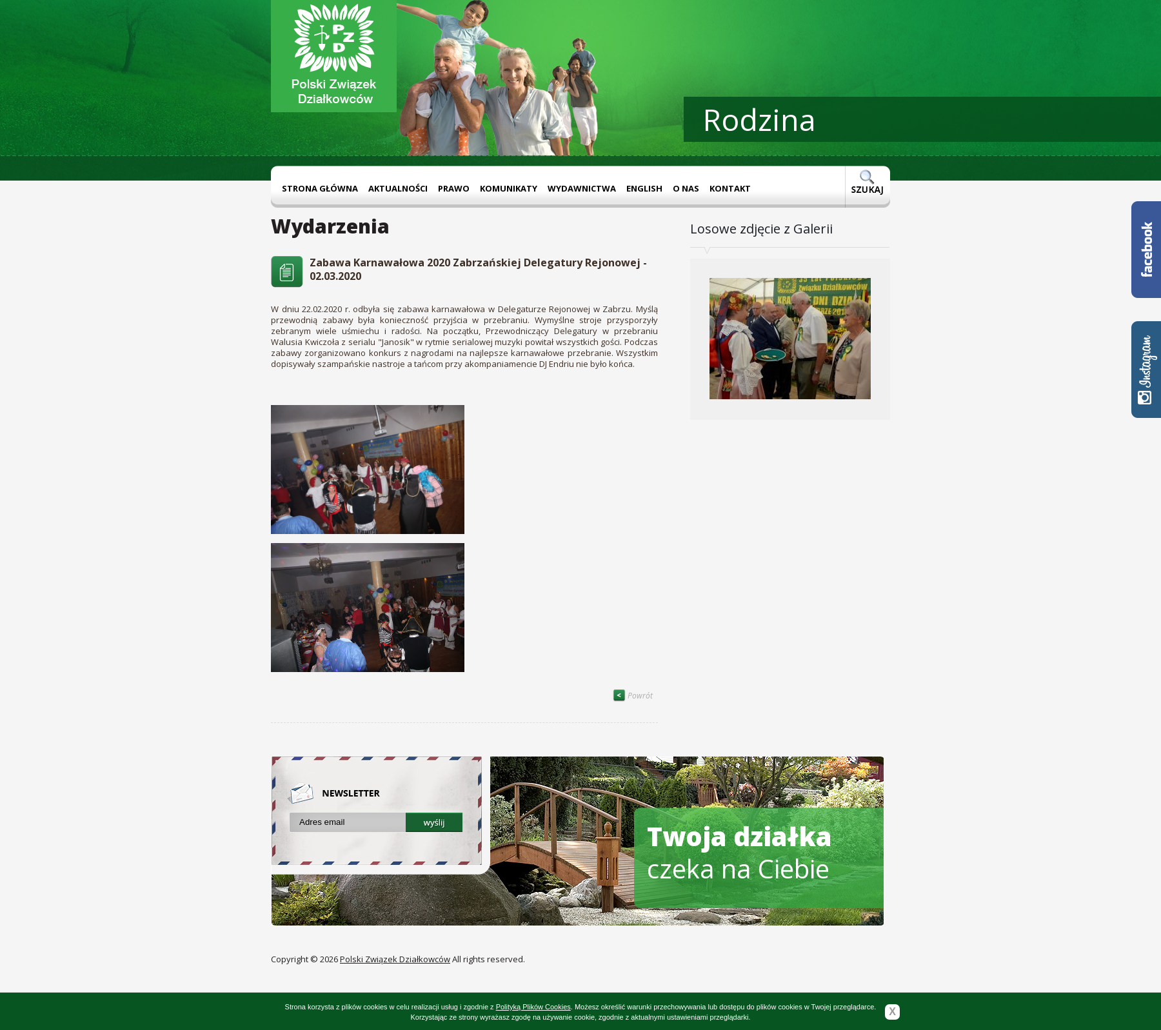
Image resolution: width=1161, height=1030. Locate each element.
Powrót (633, 695)
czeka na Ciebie (739, 852)
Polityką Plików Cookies (533, 1007)
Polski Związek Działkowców (395, 959)
